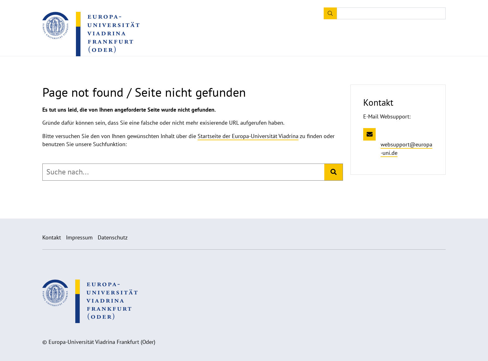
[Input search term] (391, 13)
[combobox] (183, 172)
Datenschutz (113, 237)
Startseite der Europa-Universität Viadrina (248, 136)
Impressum (79, 237)
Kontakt (51, 237)
